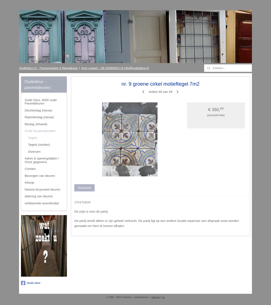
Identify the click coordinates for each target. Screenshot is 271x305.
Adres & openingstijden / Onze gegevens (42, 160)
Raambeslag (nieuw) (39, 117)
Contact (30, 168)
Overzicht (84, 188)
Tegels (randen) (39, 144)
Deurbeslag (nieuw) (38, 110)
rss (163, 297)
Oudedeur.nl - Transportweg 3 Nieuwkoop (48, 68)
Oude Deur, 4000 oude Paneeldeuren (41, 101)
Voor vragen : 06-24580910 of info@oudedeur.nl (115, 68)
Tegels (32, 138)
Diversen (34, 151)
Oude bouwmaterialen (40, 131)
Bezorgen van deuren (40, 175)
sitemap (156, 297)
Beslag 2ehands (36, 124)
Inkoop (29, 182)
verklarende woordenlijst (42, 203)
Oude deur (30, 283)
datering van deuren (39, 196)
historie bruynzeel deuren (42, 189)
